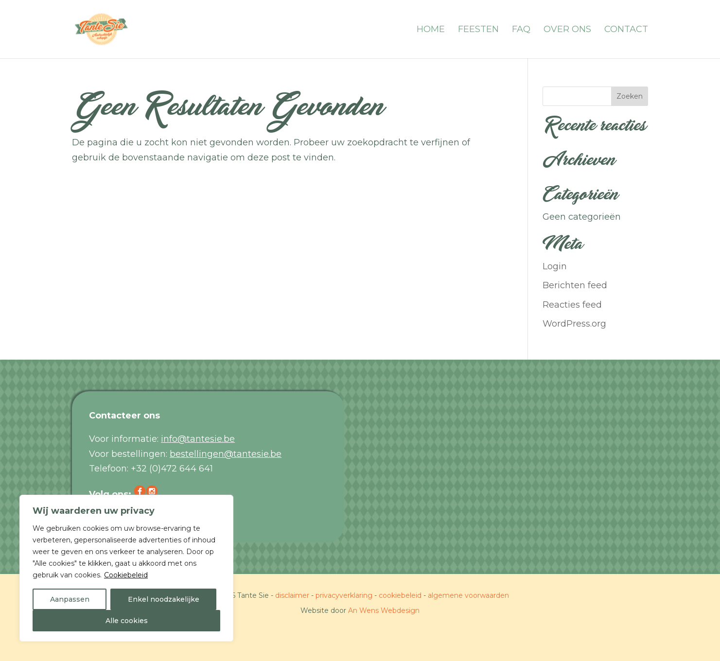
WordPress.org (574, 323)
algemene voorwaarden (468, 595)
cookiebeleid (400, 595)
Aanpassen (69, 599)
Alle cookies (126, 620)
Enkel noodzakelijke (163, 599)
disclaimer (292, 595)
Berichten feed (575, 285)
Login (555, 266)
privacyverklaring (344, 595)
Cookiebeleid (126, 575)
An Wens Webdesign (384, 610)
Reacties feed (572, 304)
